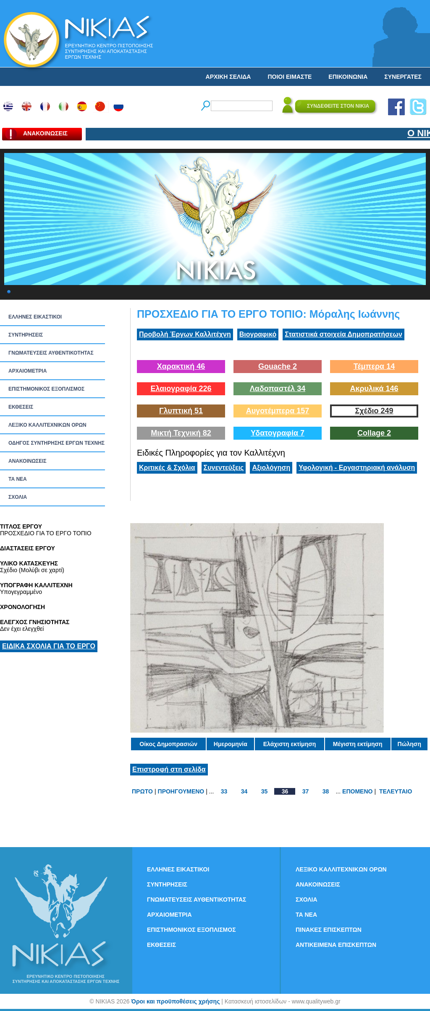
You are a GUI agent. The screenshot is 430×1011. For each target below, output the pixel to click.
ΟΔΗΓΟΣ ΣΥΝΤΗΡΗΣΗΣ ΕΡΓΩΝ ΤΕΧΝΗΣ (56, 443)
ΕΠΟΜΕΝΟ (357, 791)
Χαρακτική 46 (181, 366)
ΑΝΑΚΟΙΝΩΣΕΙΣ (27, 461)
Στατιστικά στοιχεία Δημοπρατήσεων (343, 334)
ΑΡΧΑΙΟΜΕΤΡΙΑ (27, 371)
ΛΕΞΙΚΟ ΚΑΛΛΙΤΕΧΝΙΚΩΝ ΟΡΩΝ (47, 425)
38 (325, 791)
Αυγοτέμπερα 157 (277, 411)
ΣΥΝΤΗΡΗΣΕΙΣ (25, 335)
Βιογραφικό (257, 334)
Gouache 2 (277, 366)
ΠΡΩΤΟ (142, 791)
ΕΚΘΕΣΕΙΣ (20, 407)
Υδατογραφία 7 (277, 433)
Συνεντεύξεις (224, 467)
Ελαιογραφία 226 (180, 388)
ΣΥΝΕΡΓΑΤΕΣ (403, 76)
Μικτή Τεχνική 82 (181, 433)
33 (224, 791)
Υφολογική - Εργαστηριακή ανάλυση (357, 467)
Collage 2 (374, 433)
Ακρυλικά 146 (374, 388)
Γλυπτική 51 (181, 411)
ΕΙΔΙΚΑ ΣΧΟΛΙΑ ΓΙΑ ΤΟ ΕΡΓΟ (48, 646)
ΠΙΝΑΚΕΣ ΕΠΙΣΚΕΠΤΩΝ (329, 929)
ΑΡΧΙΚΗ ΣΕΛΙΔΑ (228, 76)
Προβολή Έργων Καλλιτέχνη (185, 334)
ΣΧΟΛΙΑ (17, 497)
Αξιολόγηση (271, 467)
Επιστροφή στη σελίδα (169, 769)
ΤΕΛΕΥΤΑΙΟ (395, 791)
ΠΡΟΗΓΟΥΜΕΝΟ (181, 791)
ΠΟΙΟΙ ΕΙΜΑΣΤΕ (289, 76)
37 (305, 791)
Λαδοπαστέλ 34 (277, 388)
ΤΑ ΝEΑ (17, 479)
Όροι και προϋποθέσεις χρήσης (175, 1001)
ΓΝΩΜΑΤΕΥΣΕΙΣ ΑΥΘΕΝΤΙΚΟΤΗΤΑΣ (51, 353)
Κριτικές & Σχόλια (167, 467)
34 (244, 791)
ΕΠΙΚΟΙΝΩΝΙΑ (347, 76)
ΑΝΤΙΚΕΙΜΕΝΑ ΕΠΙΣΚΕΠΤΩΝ (336, 944)
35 (264, 791)
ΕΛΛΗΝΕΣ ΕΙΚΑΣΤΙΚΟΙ (35, 317)
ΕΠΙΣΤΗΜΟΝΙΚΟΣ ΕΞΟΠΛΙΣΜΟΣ (46, 389)
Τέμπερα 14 (374, 366)
